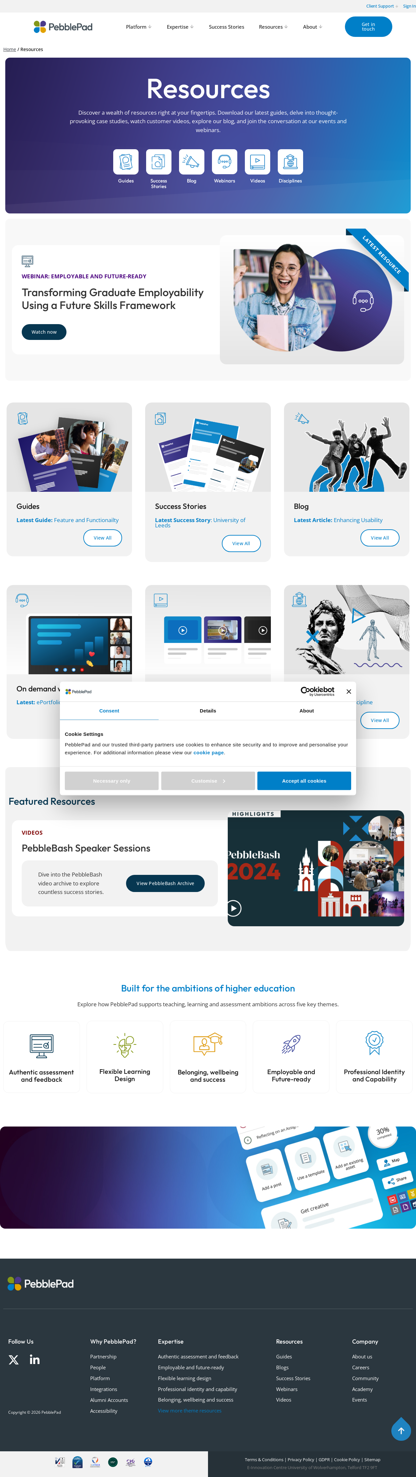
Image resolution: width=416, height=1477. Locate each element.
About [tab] (306, 710)
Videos (283, 1399)
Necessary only (111, 780)
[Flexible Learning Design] (125, 1045)
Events (359, 1399)
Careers (360, 1367)
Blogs (282, 1367)
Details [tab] (208, 710)
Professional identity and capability (197, 1389)
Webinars (287, 1389)
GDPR (324, 1460)
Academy (362, 1389)
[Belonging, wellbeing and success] (208, 1044)
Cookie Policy (347, 1460)
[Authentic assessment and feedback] (41, 1046)
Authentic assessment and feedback (41, 1076)
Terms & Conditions (263, 1460)
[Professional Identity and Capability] (374, 1043)
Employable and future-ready (191, 1367)
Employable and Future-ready (291, 1075)
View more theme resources (189, 1410)
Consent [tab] (109, 710)
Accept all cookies (304, 780)
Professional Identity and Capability (374, 1075)
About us (362, 1356)
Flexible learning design (184, 1378)
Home (9, 49)
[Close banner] (349, 691)
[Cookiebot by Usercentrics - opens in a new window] (305, 692)
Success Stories (293, 1378)
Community (365, 1378)
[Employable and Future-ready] (291, 1044)
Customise (208, 780)
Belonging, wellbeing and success (208, 1076)
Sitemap (372, 1460)
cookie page (209, 752)
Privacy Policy (301, 1460)
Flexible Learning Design (124, 1075)
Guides (284, 1356)
